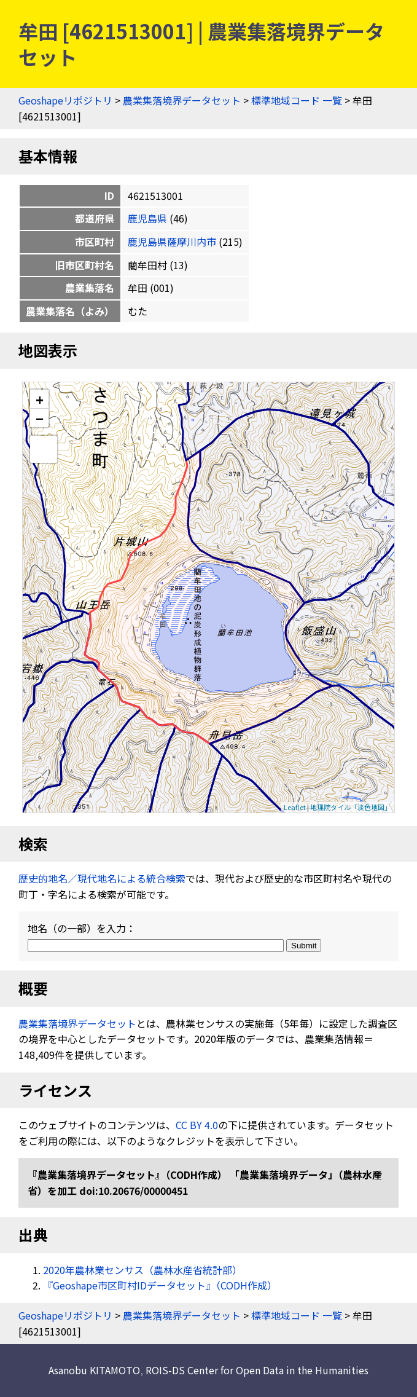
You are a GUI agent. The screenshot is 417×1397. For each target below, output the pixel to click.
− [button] (40, 418)
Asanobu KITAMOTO (94, 1370)
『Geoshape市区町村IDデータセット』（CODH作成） (160, 1285)
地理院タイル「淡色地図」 (350, 807)
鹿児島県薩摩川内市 (172, 241)
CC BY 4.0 (197, 1124)
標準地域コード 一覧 (296, 100)
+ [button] (40, 399)
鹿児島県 (147, 218)
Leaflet (295, 807)
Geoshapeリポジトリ (65, 100)
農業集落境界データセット (182, 100)
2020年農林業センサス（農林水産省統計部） (142, 1269)
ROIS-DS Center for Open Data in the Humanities (257, 1370)
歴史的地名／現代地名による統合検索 (101, 878)
